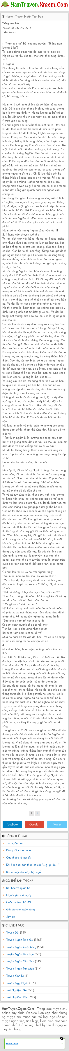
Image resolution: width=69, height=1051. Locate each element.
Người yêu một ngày (18, 895)
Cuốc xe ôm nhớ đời (18, 902)
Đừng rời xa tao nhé (18, 850)
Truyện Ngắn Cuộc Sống (21, 947)
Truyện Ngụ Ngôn (17, 983)
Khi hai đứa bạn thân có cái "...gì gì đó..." (33, 864)
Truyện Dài (12, 932)
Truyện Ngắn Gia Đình (20, 961)
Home (9, 16)
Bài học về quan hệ (17, 887)
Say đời (10, 916)
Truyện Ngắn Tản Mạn (20, 968)
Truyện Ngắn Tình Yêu (19, 939)
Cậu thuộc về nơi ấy (18, 857)
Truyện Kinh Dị (15, 975)
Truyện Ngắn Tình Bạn (29, 16)
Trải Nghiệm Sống (17, 997)
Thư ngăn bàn (14, 843)
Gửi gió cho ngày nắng (20, 909)
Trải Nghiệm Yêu (16, 990)
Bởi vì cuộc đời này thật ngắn (24, 872)
